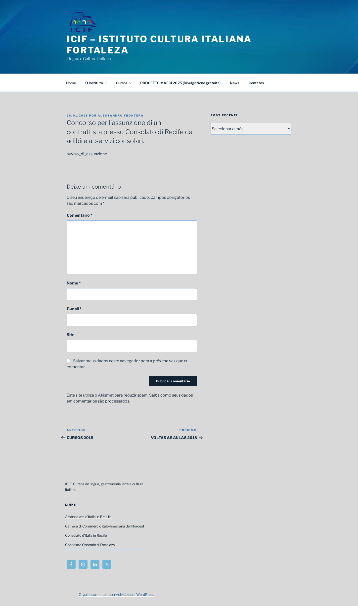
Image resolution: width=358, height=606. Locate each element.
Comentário (79, 215)
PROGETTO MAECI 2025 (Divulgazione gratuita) (180, 83)
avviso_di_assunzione (87, 154)
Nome (74, 283)
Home (71, 83)
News (234, 83)
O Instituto (96, 83)
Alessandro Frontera (121, 115)
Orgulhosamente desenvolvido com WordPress (116, 594)
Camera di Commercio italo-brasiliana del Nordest (104, 526)
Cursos (124, 83)
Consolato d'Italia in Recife (86, 535)
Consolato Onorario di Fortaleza (90, 545)
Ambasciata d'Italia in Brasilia (88, 517)
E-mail (74, 309)
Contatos (256, 83)
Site (70, 334)
